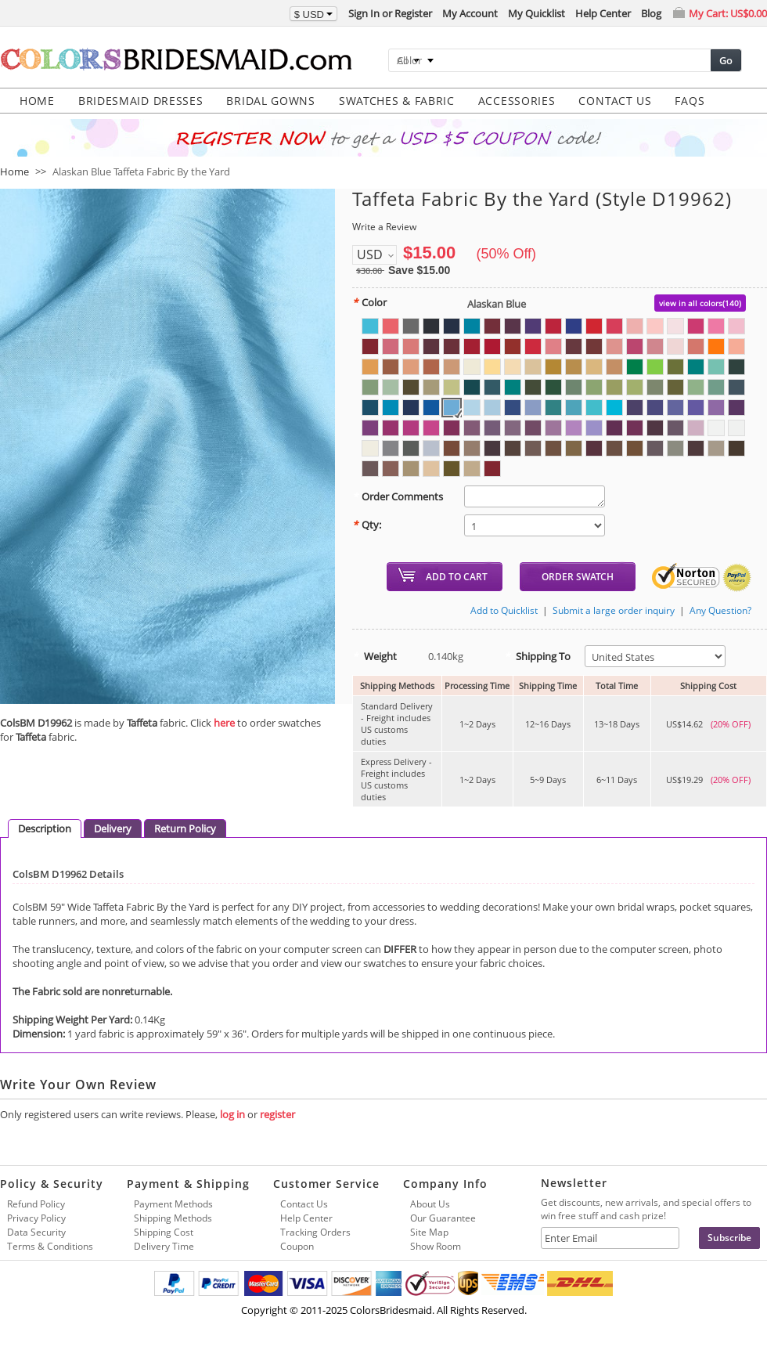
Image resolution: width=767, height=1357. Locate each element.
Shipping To (537, 656)
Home (14, 171)
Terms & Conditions (50, 1246)
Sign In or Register (390, 13)
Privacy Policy (36, 1218)
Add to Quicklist (504, 610)
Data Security (36, 1232)
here (224, 723)
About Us (430, 1204)
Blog (651, 13)
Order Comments (397, 496)
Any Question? (720, 610)
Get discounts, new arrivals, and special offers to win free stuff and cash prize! (646, 1209)
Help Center (603, 13)
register (277, 1114)
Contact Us (304, 1204)
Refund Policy (36, 1204)
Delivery (112, 828)
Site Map (429, 1232)
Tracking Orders (315, 1232)
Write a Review (384, 226)
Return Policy (185, 828)
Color (369, 302)
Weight (374, 656)
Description (44, 828)
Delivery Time (164, 1246)
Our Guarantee (443, 1218)
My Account (470, 13)
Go (726, 60)
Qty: (366, 525)
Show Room (435, 1246)
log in (232, 1114)
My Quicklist (536, 13)
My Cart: (728, 13)
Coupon (297, 1246)
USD (370, 254)
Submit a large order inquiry (614, 610)
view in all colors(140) (700, 303)
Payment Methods (173, 1204)
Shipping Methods (173, 1218)
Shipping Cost (163, 1232)
